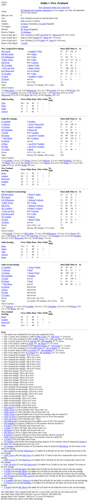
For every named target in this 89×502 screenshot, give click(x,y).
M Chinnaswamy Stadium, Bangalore (36, 10)
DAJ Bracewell (7, 71)
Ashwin (35, 63)
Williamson (31, 90)
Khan (34, 54)
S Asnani (24, 26)
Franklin (14, 93)
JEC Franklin (6, 65)
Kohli (36, 38)
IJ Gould (41, 24)
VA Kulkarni (26, 32)
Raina (31, 65)
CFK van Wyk (8, 68)
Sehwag (46, 161)
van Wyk (44, 35)
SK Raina (5, 135)
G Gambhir (6, 121)
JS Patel (4, 76)
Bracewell (57, 35)
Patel (43, 40)
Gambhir (32, 51)
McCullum (9, 90)
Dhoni (46, 38)
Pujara (27, 161)
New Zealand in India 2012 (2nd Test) (54, 7)
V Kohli (24, 43)
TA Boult (5, 79)
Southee (48, 95)
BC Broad (25, 29)
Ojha (40, 51)
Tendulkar (67, 161)
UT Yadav (5, 149)
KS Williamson (7, 57)
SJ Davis (24, 24)
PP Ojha (4, 147)
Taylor (35, 93)
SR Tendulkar (7, 130)
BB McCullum (7, 54)
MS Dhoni (8, 138)
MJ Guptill (5, 51)
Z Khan (4, 144)
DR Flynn (5, 63)
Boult (52, 40)
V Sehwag (5, 124)
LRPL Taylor (7, 60)
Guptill (53, 90)
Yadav (40, 76)
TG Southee (6, 74)
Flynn (73, 90)
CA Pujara (5, 127)
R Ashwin (5, 141)
